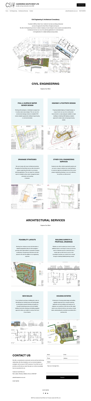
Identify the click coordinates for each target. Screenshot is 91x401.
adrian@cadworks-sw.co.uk (71, 10)
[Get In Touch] (81, 5)
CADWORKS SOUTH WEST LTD (27, 4)
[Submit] (62, 377)
